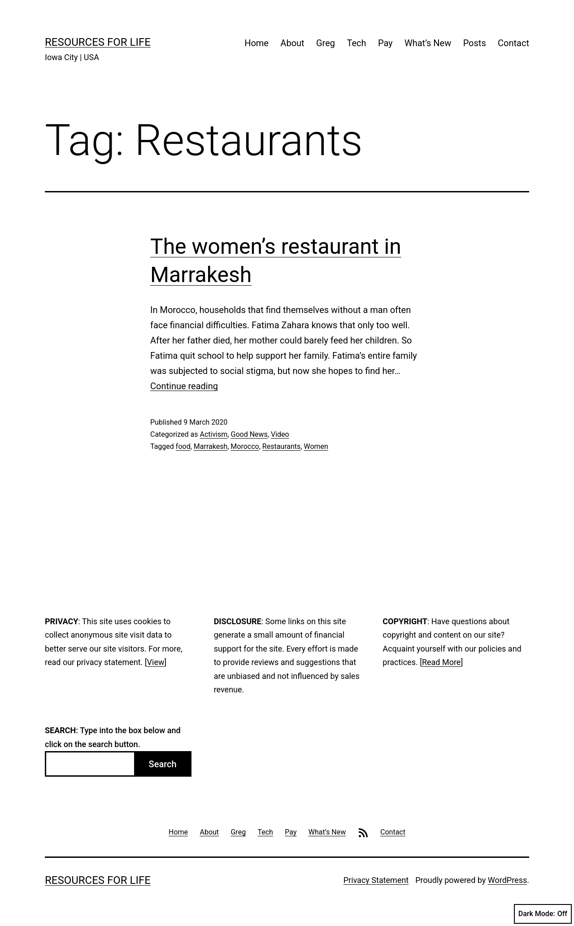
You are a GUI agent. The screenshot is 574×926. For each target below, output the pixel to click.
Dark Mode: (542, 914)
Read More (441, 662)
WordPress (507, 880)
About (292, 43)
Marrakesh (210, 446)
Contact (513, 43)
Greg (325, 43)
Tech (356, 43)
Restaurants (281, 446)
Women (316, 446)
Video (280, 434)
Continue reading (184, 386)
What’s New (427, 43)
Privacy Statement (376, 880)
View (156, 662)
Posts (474, 43)
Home (256, 43)
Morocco (244, 446)
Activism (213, 434)
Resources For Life (98, 42)
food (183, 446)
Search (163, 764)
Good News (248, 434)
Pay (385, 43)
